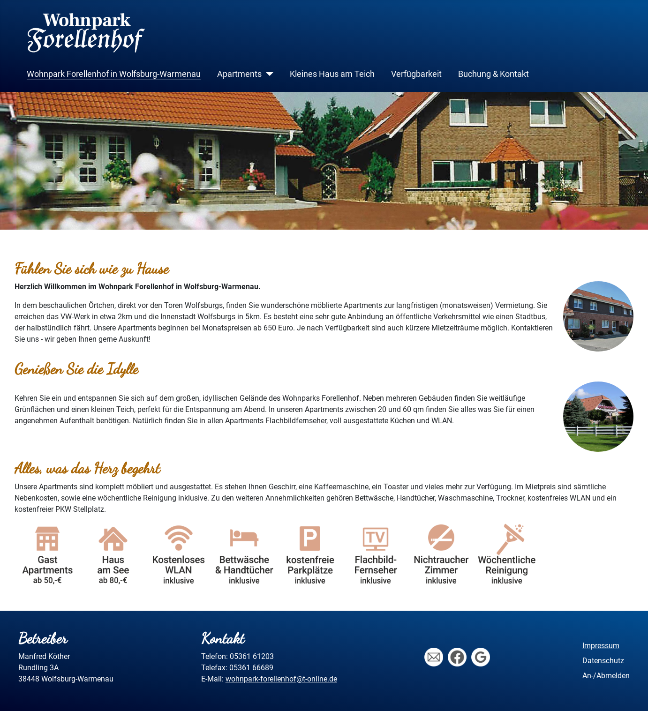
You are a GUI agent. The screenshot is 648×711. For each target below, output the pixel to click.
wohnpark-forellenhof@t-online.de (281, 678)
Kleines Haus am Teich (332, 74)
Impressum (600, 645)
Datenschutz (603, 660)
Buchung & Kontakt (493, 74)
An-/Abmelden (606, 675)
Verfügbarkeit (416, 74)
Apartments (239, 74)
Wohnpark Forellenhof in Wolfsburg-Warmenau (114, 74)
